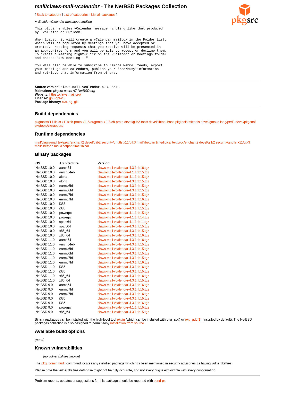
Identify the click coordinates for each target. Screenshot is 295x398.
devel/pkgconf (245, 134)
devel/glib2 (93, 154)
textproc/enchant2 (71, 154)
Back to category (49, 14)
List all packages (103, 14)
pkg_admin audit (53, 375)
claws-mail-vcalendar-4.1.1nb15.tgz (123, 184)
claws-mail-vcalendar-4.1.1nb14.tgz (123, 229)
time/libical (163, 154)
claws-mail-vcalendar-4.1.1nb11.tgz (123, 234)
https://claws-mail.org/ (65, 106)
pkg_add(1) (193, 331)
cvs (64, 114)
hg (70, 114)
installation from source (127, 335)
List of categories (76, 14)
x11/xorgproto (93, 134)
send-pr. (160, 393)
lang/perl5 (227, 134)
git (76, 114)
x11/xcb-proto (72, 134)
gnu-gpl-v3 (57, 110)
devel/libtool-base (162, 134)
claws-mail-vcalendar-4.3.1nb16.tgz (123, 180)
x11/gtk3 (129, 154)
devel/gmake (210, 134)
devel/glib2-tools (136, 134)
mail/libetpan (146, 154)
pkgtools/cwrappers (49, 137)
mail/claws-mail (46, 154)
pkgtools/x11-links (48, 134)
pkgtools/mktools (187, 134)
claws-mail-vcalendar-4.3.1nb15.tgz (123, 193)
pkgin (121, 331)
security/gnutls (112, 154)
